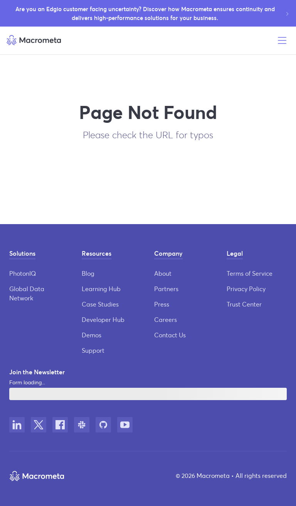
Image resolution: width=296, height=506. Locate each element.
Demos (91, 335)
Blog (88, 273)
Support (93, 350)
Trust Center (244, 304)
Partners (166, 289)
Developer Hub (103, 319)
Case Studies (100, 304)
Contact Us (170, 335)
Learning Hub (101, 289)
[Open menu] (282, 40)
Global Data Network (26, 293)
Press (161, 304)
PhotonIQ (22, 273)
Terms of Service (249, 273)
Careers (165, 319)
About (163, 273)
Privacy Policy (246, 289)
